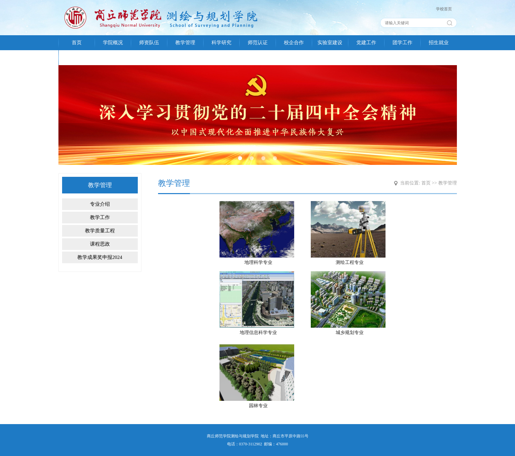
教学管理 (185, 42)
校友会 (76, 57)
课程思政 (100, 244)
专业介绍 (100, 204)
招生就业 (439, 42)
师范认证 (258, 42)
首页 (77, 42)
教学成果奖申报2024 (99, 257)
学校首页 (444, 9)
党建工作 (366, 42)
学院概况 (113, 42)
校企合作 (294, 42)
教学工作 (100, 217)
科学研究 (221, 42)
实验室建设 (329, 42)
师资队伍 (149, 42)
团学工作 (402, 42)
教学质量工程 (100, 230)
